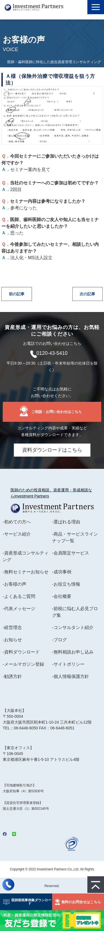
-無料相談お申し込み (72, 652)
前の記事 (16, 294)
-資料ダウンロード (20, 652)
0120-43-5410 (51, 353)
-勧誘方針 (12, 676)
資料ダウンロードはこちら (52, 450)
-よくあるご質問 (18, 596)
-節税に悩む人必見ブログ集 (75, 612)
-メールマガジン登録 (23, 664)
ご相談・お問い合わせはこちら (56, 412)
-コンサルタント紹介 (72, 627)
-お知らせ (12, 639)
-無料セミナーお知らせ (25, 572)
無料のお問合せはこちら (81, 902)
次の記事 (87, 294)
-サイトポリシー (68, 664)
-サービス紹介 (16, 534)
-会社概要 (61, 596)
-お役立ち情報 (66, 584)
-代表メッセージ (18, 608)
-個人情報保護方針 (70, 676)
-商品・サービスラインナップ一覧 (75, 537)
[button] (95, 7)
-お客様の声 (14, 584)
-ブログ (59, 639)
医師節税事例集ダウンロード (29, 901)
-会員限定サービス (70, 553)
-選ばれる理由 (66, 521)
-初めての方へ (16, 521)
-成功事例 (61, 572)
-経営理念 (12, 627)
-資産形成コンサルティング (25, 556)
